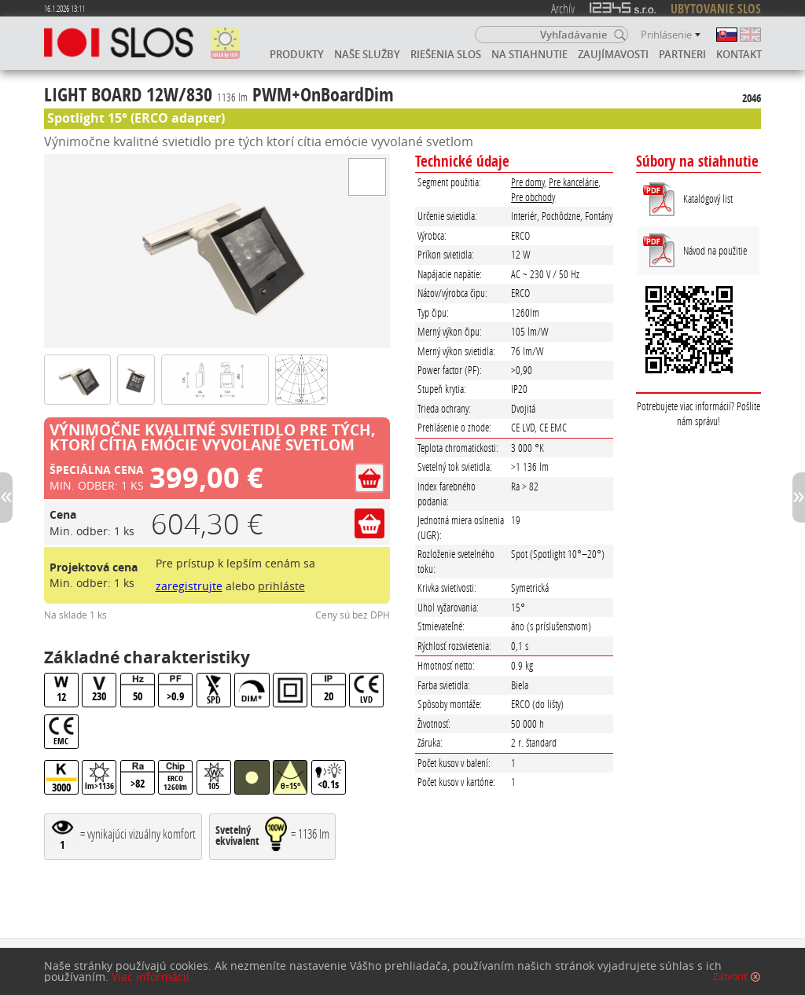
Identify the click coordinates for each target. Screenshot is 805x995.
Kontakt (739, 54)
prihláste (281, 585)
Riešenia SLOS (445, 54)
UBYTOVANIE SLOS (716, 8)
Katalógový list (708, 198)
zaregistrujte (189, 585)
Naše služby (367, 54)
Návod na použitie (715, 250)
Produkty (297, 54)
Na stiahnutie (529, 54)
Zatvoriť (730, 976)
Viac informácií (150, 977)
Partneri (682, 54)
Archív (563, 8)
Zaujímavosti (613, 54)
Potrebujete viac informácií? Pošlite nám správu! (698, 413)
